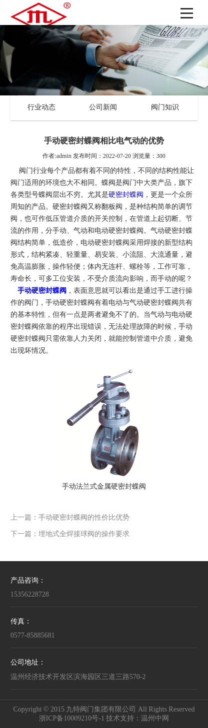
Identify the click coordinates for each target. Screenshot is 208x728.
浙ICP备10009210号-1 (71, 719)
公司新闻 (103, 107)
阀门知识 (165, 107)
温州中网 (155, 719)
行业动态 (42, 107)
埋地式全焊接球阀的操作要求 (84, 534)
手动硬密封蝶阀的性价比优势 (84, 518)
